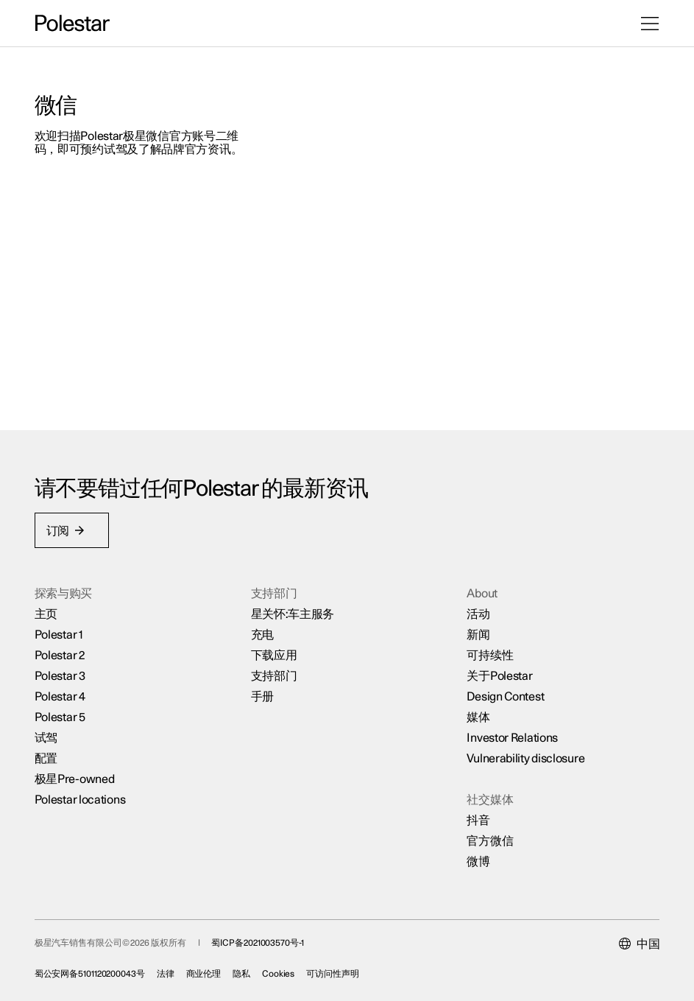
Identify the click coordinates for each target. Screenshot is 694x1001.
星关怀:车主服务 (293, 613)
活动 (478, 613)
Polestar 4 (60, 695)
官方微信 (490, 840)
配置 (46, 757)
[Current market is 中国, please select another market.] (638, 942)
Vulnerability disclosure (525, 757)
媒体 (478, 716)
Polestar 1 (59, 633)
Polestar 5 (60, 716)
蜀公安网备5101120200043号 (90, 972)
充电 (262, 633)
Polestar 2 (60, 654)
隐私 (243, 972)
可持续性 (490, 654)
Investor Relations (512, 736)
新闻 (478, 633)
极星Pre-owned (75, 778)
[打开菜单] (650, 23)
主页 (46, 613)
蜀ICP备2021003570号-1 (259, 941)
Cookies (279, 972)
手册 (262, 695)
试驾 (46, 736)
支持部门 (274, 675)
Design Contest (505, 695)
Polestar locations (81, 798)
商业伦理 (204, 972)
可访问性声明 (334, 972)
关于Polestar (499, 675)
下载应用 (274, 654)
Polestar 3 (60, 675)
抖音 (478, 819)
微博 (478, 860)
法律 (166, 972)
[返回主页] (72, 24)
